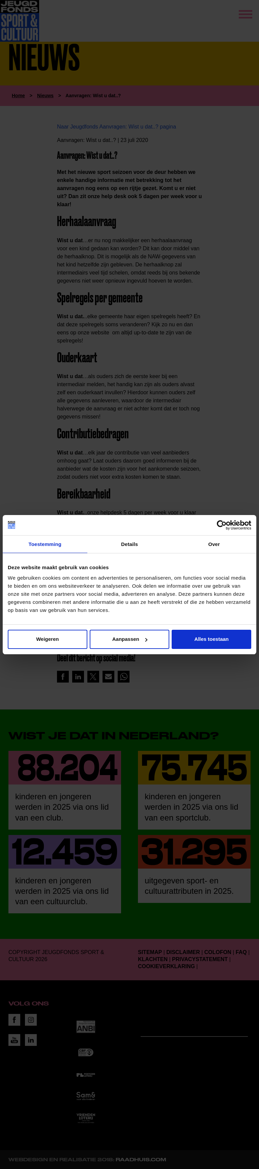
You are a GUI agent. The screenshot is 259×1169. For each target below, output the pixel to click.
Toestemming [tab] (45, 544)
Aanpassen (129, 639)
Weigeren (47, 639)
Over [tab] (214, 544)
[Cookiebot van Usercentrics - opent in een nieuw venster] (221, 525)
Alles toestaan (211, 639)
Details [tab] (129, 544)
